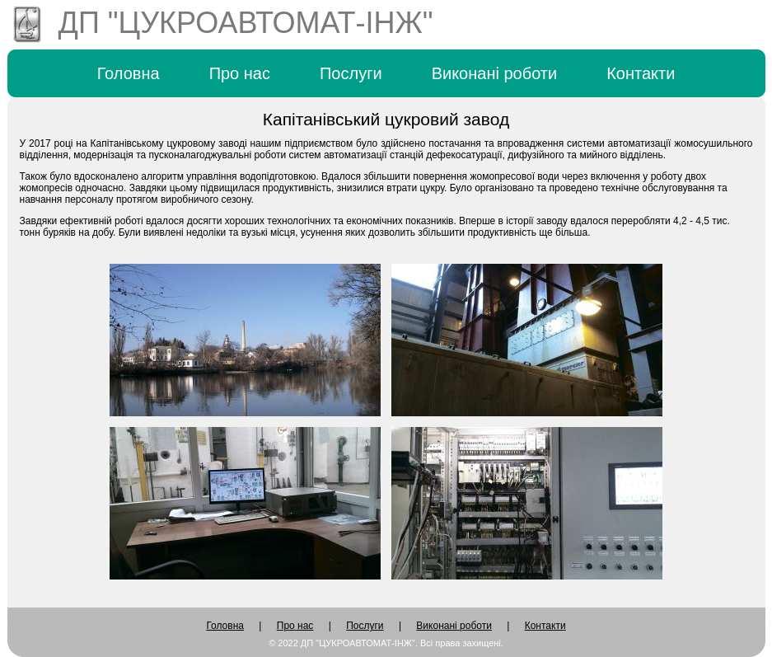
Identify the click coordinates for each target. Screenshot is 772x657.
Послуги (351, 73)
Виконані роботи (495, 73)
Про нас (239, 73)
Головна (128, 73)
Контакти (640, 73)
